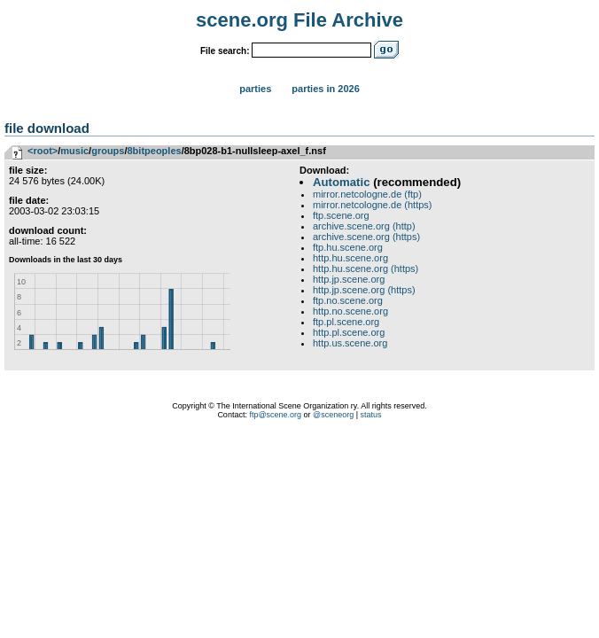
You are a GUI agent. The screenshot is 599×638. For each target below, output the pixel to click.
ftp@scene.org (275, 414)
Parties (255, 88)
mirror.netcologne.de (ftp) (367, 194)
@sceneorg (333, 414)
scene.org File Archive (299, 20)
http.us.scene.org (350, 343)
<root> (42, 150)
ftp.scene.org (341, 215)
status (371, 414)
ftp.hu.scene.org (348, 247)
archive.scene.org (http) (364, 226)
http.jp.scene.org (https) (364, 289)
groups (107, 150)
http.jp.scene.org (349, 279)
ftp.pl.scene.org (346, 321)
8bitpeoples (155, 150)
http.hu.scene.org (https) (365, 268)
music (74, 150)
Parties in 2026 (325, 88)
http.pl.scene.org (349, 332)
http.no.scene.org (350, 311)
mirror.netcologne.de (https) (372, 204)
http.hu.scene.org (350, 258)
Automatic (341, 182)
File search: (225, 51)
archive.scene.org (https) (366, 236)
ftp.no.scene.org (348, 300)
